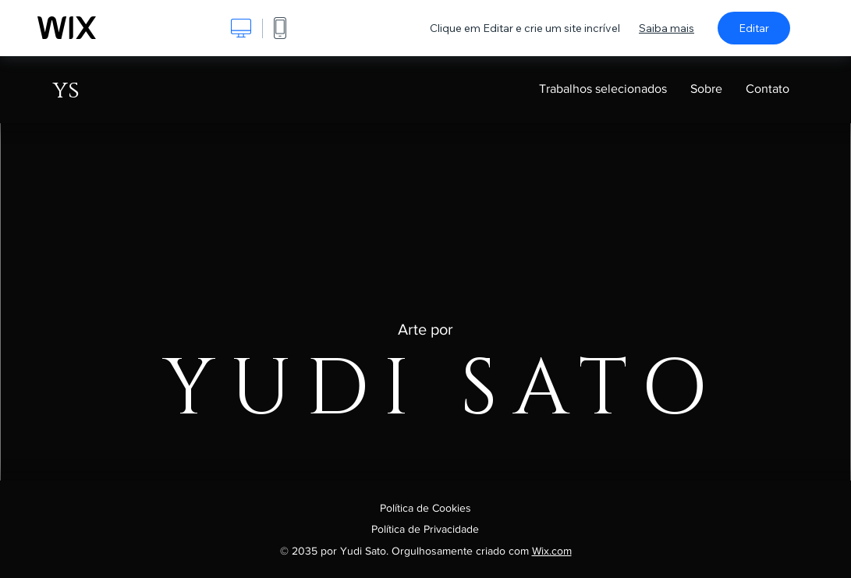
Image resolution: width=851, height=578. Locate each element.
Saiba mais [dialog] (666, 28)
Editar (754, 28)
